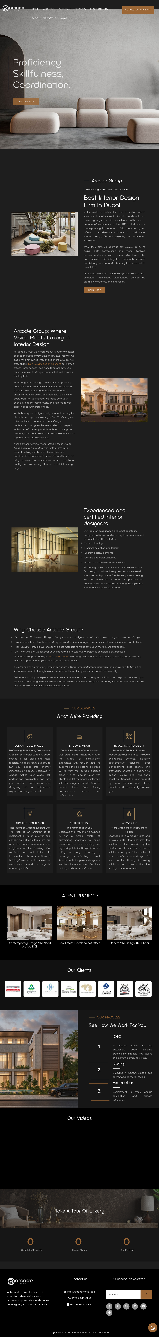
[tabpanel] (14, 991)
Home (35, 9)
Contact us (50, 18)
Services (80, 9)
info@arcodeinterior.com (79, 1291)
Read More (94, 290)
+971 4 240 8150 (79, 1298)
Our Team (64, 9)
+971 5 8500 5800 (79, 1304)
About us (48, 9)
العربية (64, 18)
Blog (35, 18)
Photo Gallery (99, 9)
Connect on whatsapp (138, 9)
